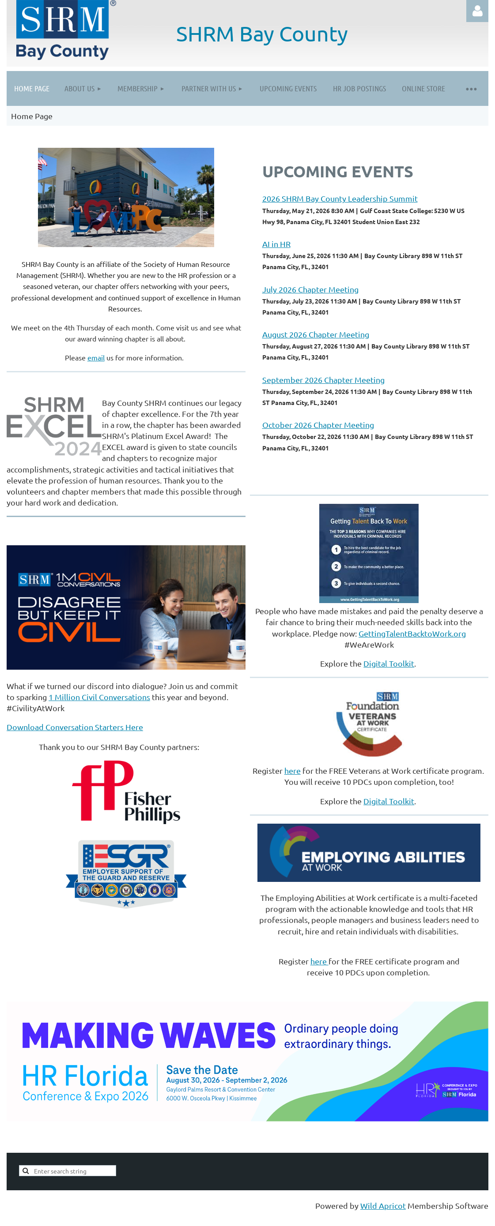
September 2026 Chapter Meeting (323, 379)
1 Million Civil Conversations (99, 696)
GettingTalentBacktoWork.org (412, 633)
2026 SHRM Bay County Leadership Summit (340, 198)
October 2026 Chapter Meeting (318, 424)
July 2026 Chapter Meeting (310, 289)
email (96, 357)
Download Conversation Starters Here (75, 726)
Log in (477, 11)
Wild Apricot (383, 1205)
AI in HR (276, 243)
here (292, 770)
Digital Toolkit (388, 663)
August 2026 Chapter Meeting (315, 334)
